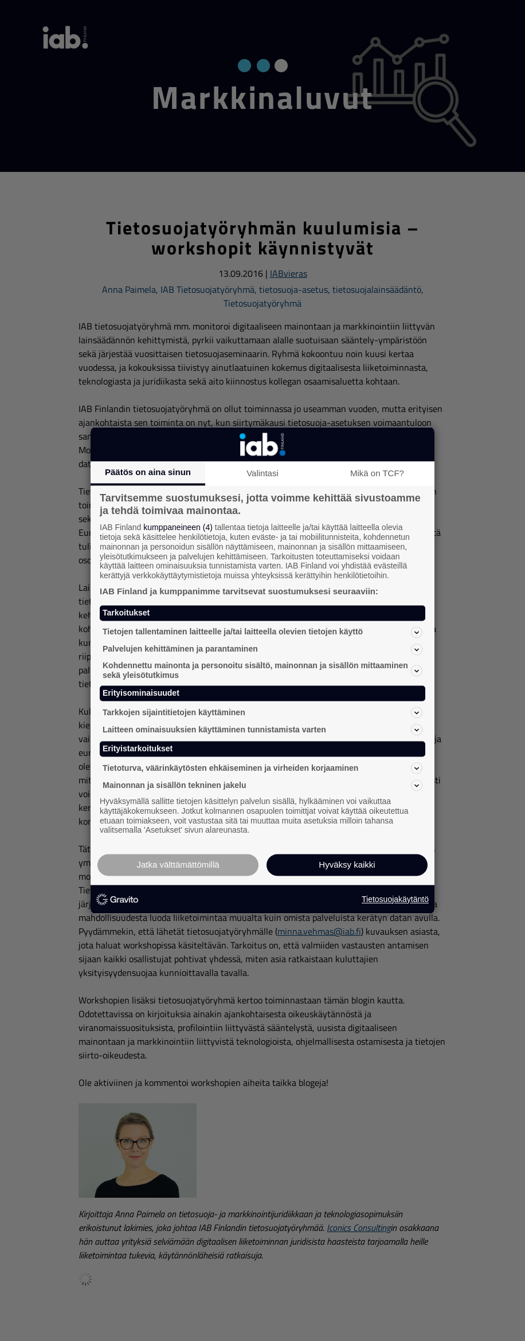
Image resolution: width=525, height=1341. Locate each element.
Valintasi (262, 473)
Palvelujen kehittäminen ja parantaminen (262, 649)
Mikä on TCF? (377, 473)
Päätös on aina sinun (148, 472)
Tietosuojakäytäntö (395, 899)
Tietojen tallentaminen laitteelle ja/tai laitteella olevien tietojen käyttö (262, 632)
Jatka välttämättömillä (177, 865)
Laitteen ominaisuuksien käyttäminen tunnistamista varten (262, 730)
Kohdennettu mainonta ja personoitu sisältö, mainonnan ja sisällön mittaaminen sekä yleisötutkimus (262, 670)
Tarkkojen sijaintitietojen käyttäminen (262, 713)
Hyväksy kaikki (347, 865)
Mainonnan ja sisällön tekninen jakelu (262, 785)
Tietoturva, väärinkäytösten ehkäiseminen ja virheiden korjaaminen (262, 768)
